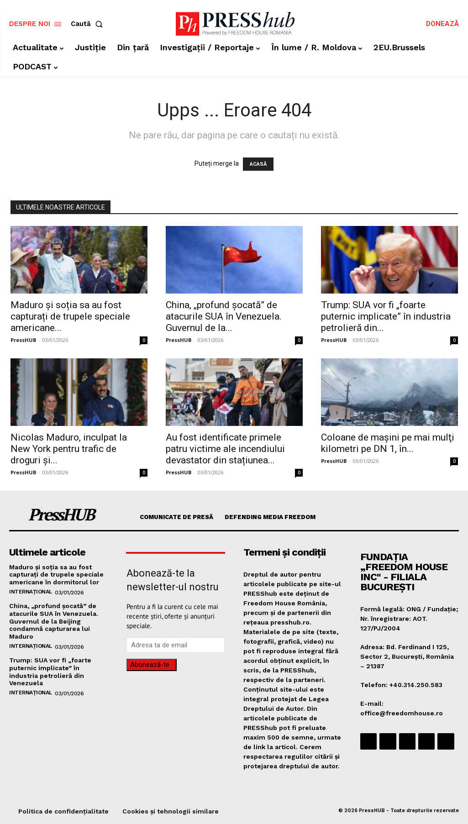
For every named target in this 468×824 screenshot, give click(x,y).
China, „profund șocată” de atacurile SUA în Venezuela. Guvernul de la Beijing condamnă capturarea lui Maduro (53, 621)
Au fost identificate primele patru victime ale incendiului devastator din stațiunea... (225, 449)
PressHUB (23, 339)
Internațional (30, 591)
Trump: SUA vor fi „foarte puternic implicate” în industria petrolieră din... (386, 316)
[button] (88, 24)
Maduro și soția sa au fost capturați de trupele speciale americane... (70, 316)
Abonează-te (149, 665)
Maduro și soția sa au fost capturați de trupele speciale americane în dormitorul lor (56, 574)
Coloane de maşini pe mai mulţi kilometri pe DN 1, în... (387, 443)
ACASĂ (258, 164)
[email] (175, 645)
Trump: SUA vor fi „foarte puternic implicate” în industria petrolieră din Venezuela (50, 671)
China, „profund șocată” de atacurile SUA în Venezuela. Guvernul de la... (224, 316)
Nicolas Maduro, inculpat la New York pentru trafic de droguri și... (69, 449)
